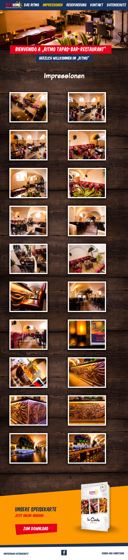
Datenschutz (116, 4)
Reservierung (77, 4)
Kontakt (96, 4)
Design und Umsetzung (113, 553)
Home (16, 4)
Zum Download (36, 528)
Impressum (9, 554)
